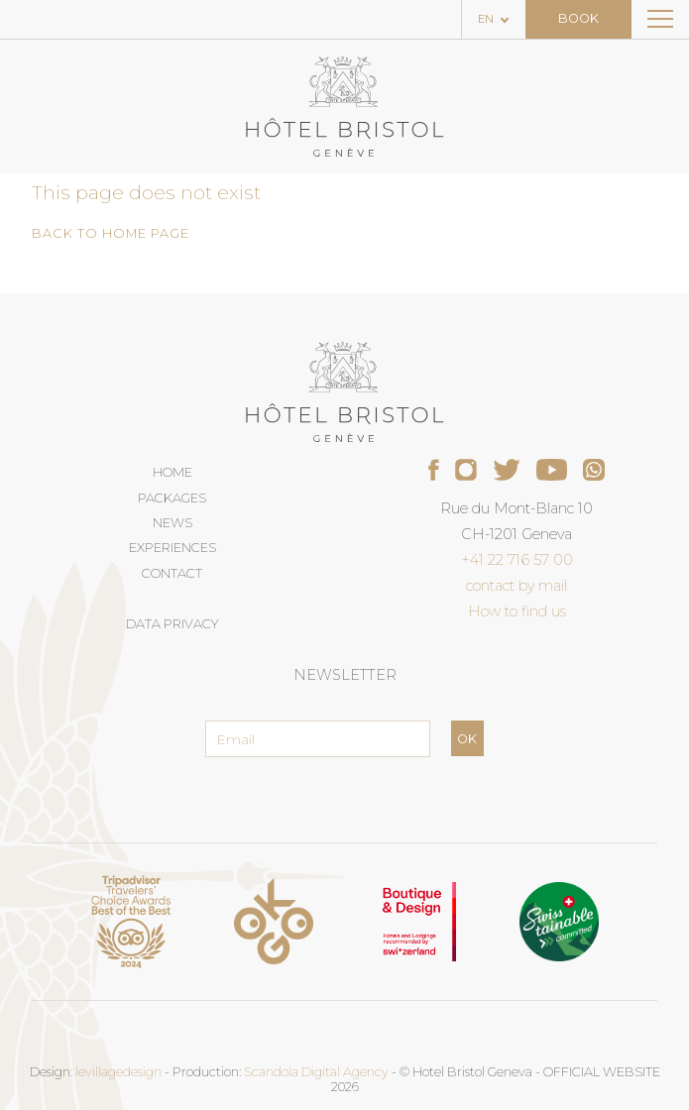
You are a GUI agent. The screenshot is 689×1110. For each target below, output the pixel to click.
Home (172, 472)
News (172, 522)
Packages (172, 498)
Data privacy (172, 623)
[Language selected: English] (493, 19)
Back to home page (110, 233)
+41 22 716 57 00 (517, 560)
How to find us (517, 611)
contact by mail (516, 586)
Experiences (172, 547)
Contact (172, 573)
